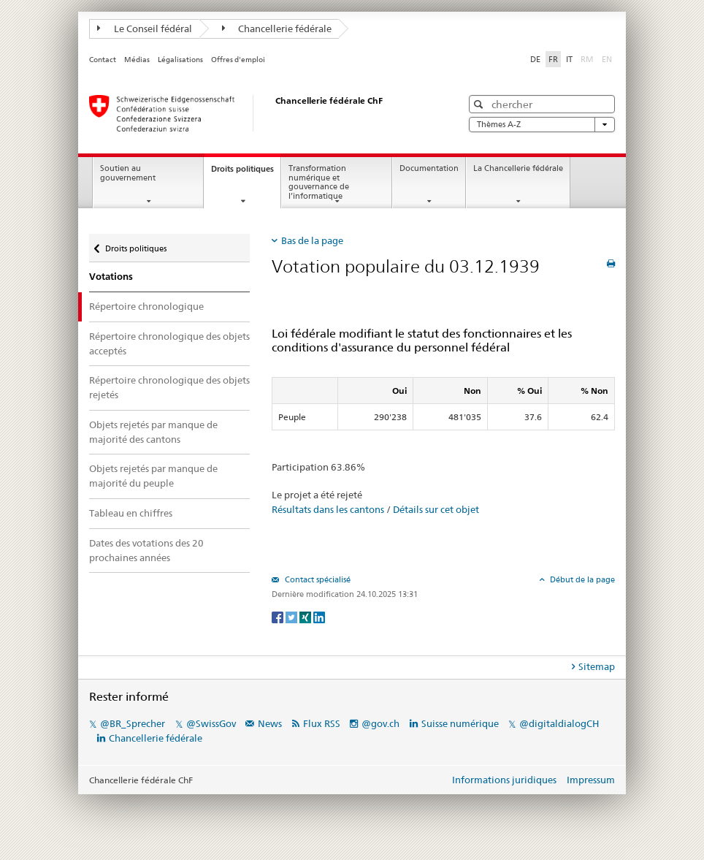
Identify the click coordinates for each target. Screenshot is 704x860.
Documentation (429, 168)
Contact (102, 60)
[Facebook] (279, 616)
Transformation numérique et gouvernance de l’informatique (318, 182)
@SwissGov (211, 723)
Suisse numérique (461, 723)
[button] (480, 104)
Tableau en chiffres (130, 513)
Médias (137, 60)
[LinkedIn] (319, 616)
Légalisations (180, 60)
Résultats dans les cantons (328, 509)
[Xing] (306, 616)
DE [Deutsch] (535, 59)
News (270, 723)
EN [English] (607, 59)
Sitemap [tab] (596, 666)
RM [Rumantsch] (587, 59)
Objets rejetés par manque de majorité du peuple (153, 476)
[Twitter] (292, 616)
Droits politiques (245, 173)
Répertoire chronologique (146, 306)
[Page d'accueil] (260, 113)
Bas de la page (312, 240)
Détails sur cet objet (436, 509)
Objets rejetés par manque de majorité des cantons (153, 432)
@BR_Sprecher (132, 723)
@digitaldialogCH (559, 723)
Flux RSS (321, 723)
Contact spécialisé (317, 579)
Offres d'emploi (238, 60)
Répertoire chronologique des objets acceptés (169, 343)
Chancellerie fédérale (277, 28)
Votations (111, 276)
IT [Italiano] (569, 59)
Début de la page (581, 579)
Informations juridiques (504, 779)
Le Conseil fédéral (144, 28)
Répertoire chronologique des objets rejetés (169, 387)
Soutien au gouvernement (128, 173)
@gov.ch (380, 723)
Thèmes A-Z (542, 125)
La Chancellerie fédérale (518, 168)
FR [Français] (553, 59)
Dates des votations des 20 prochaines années (146, 550)
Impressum (591, 779)
